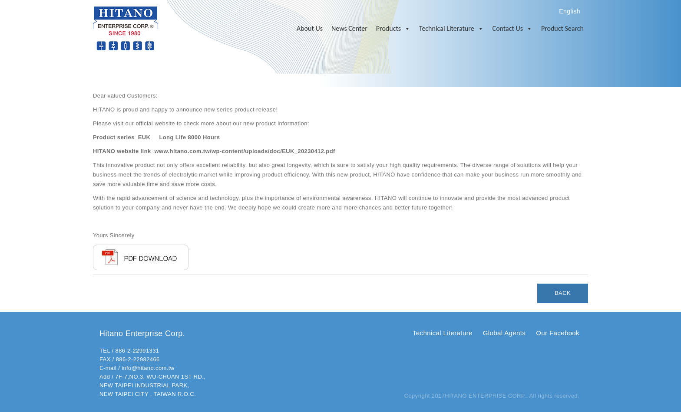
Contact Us (512, 28)
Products (393, 28)
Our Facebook (557, 333)
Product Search (562, 28)
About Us (310, 28)
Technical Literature (451, 28)
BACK (563, 293)
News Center (349, 28)
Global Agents (504, 333)
